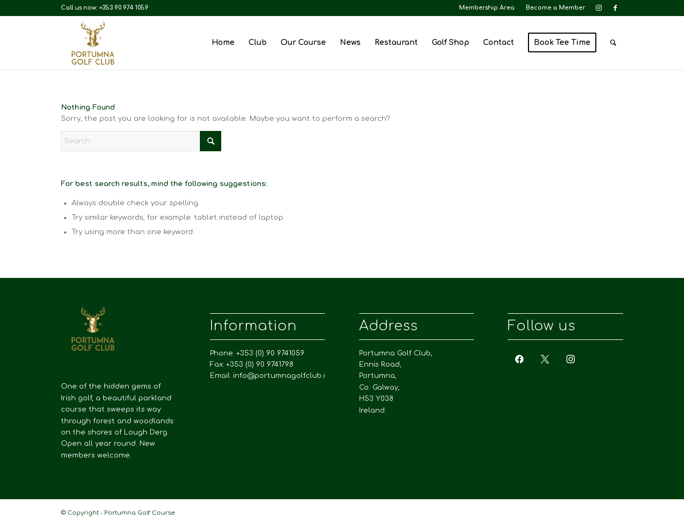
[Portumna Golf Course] (93, 42)
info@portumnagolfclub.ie (281, 375)
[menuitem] (487, 8)
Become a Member (555, 7)
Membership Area (487, 7)
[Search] (613, 42)
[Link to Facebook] (615, 8)
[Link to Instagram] (599, 8)
